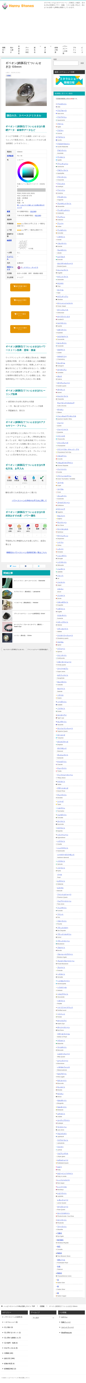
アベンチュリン (62, 164)
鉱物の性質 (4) (9, 1363)
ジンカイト (61, 595)
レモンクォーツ (62, 1200)
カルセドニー (62, 356)
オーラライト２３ (63, 316)
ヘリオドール (62, 987)
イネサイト (61, 237)
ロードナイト (62, 1220)
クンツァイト (62, 469)
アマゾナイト (62, 177)
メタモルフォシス (63, 1067)
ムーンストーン (62, 1060)
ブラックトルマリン (64, 934)
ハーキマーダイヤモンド (65, 854)
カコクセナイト (62, 336)
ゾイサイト (61, 708)
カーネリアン (62, 370)
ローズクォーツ (62, 1207)
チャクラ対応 (27, 50)
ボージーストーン (63, 1027)
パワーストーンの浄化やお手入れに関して (29, 500)
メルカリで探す (20, 328)
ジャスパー (61, 582)
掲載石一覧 (3, 50)
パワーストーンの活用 (65, 49)
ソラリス (60, 695)
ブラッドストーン (63, 941)
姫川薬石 (60, 1240)
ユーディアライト (63, 1120)
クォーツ (60, 423)
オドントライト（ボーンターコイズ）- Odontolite (29, 580)
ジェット (60, 575)
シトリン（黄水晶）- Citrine (23, 635)
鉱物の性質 (56, 50)
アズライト (61, 137)
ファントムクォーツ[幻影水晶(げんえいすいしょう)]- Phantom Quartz (39, 649)
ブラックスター (62, 928)
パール (59, 874)
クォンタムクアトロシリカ (66, 416)
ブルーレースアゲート (65, 954)
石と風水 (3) (8, 1327)
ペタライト (61, 1001)
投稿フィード (66, 1322)
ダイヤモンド (62, 748)
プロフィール (74, 50)
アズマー (60, 130)
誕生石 (34, 50)
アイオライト (62, 104)
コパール (60, 482)
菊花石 (59, 1273)
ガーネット (61, 389)
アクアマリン (62, 117)
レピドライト (62, 1193)
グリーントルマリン (64, 476)
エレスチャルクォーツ (65, 263)
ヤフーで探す (20, 314)
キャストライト (62, 396)
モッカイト (61, 1087)
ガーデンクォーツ (63, 383)
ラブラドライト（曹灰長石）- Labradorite (27, 591)
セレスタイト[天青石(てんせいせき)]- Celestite (14, 649)
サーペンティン (62, 536)
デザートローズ (62, 788)
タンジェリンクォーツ (65, 728)
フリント (60, 914)
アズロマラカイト (63, 144)
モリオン (60, 1094)
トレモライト (62, 815)
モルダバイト (62, 1107)
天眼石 (59, 1233)
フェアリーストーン (64, 901)
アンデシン (61, 217)
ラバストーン (62, 1127)
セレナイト (61, 688)
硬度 (8, 211)
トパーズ (60, 801)
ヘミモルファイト (63, 981)
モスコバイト (62, 1080)
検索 (55, 59)
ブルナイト (61, 947)
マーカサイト (62, 1047)
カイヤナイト (62, 323)
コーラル (60, 489)
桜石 (58, 1246)
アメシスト (61, 183)
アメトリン (61, 190)
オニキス (60, 283)
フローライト (62, 921)
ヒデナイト (61, 881)
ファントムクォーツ (64, 894)
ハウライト (61, 841)
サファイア (61, 509)
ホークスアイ (62, 1021)
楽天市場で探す (20, 286)
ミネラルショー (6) (11, 1322)
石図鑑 (9, 75)
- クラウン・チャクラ (27, 267)
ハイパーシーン (62, 835)
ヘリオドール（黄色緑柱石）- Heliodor (26, 602)
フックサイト (62, 908)
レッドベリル (62, 1187)
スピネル (60, 642)
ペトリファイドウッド (65, 1007)
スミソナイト (62, 655)
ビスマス (60, 888)
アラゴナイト (62, 197)
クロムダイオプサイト (65, 463)
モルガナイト (62, 1100)
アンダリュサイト (63, 210)
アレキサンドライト (64, 203)
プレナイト (61, 967)
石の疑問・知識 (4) (11, 1343)
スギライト (61, 609)
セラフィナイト (62, 675)
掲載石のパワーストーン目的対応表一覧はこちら (26, 552)
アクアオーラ (62, 110)
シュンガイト (62, 556)
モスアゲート (62, 1074)
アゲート (60, 124)
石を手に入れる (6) (11, 1348)
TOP (19, 1306)
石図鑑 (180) (8, 1353)
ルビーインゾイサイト (65, 1173)
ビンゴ (82, 50)
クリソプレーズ (62, 443)
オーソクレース (62, 310)
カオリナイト (62, 330)
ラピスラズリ (62, 1134)
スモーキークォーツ (64, 662)
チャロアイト (62, 761)
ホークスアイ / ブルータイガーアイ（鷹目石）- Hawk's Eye (29, 625)
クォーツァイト (62, 429)
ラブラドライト (62, 1140)
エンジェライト (62, 270)
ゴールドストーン (63, 502)
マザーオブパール (63, 1034)
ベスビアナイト (62, 994)
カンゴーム (61, 363)
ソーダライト (62, 702)
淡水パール (61, 1260)
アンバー (60, 223)
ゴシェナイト (62, 496)
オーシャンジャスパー (65, 303)
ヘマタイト (61, 974)
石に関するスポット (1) (12, 1332)
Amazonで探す (20, 300)
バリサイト (61, 861)
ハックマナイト (62, 848)
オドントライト (62, 276)
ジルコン (60, 589)
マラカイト (61, 1040)
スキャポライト (62, 602)
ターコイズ (61, 735)
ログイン (64, 1317)
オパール (60, 290)
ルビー (59, 1167)
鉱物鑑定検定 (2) (10, 1369)
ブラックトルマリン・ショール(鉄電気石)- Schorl (29, 613)
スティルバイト (62, 629)
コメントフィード (67, 1327)
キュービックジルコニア (65, 403)
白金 (58, 1266)
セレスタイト (62, 682)
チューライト (62, 768)
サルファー (61, 516)
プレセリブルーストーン (65, 961)
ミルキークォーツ (63, 1054)
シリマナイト (62, 562)
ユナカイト (61, 1114)
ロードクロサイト (63, 1213)
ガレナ (59, 376)
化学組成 (10, 156)
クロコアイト (62, 456)
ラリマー (60, 1147)
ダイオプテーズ (62, 742)
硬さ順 (45, 50)
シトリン (60, 542)
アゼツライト (62, 150)
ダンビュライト (62, 755)
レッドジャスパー (63, 1180)
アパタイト (61, 157)
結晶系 (9, 240)
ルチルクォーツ (62, 1160)
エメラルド (61, 257)
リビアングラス (62, 1153)
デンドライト (62, 795)
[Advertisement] (43, 27)
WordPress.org (66, 1332)
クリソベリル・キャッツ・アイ (68, 449)
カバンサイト (62, 343)
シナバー (60, 549)
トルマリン (61, 808)
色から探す (11, 50)
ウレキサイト (62, 250)
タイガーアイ (62, 715)
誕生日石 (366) (9, 1358)
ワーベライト (62, 1226)
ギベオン (60, 409)
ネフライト (61, 828)
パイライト (61, 868)
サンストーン (62, 522)
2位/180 (33, 211)
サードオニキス (62, 529)
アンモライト (62, 230)
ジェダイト (61, 569)
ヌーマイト (61, 821)
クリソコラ (61, 436)
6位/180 (38, 215)
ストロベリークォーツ (65, 635)
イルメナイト (62, 243)
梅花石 (59, 1253)
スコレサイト (62, 615)
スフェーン (61, 648)
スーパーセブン (62, 668)
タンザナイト (62, 722)
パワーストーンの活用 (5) (13, 1317)
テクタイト (61, 781)
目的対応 (19, 49)
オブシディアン (62, 296)
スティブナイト (62, 622)
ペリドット (61, 1014)
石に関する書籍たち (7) (12, 1338)
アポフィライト (62, 170)
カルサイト (61, 350)
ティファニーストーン (65, 775)
